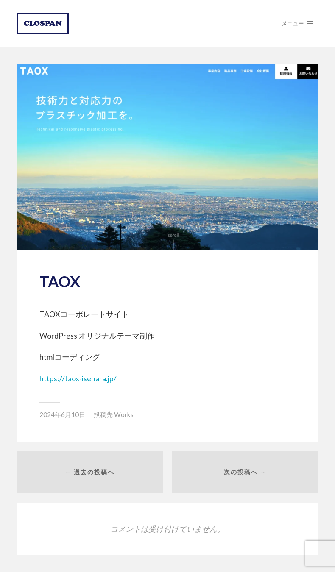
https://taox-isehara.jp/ (78, 378)
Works (124, 414)
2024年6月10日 (62, 414)
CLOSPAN (43, 23)
